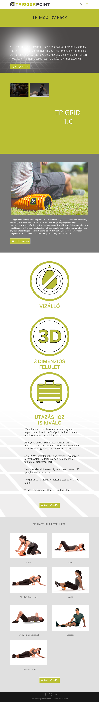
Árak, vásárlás (22, 66)
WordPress (63, 699)
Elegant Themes (44, 699)
